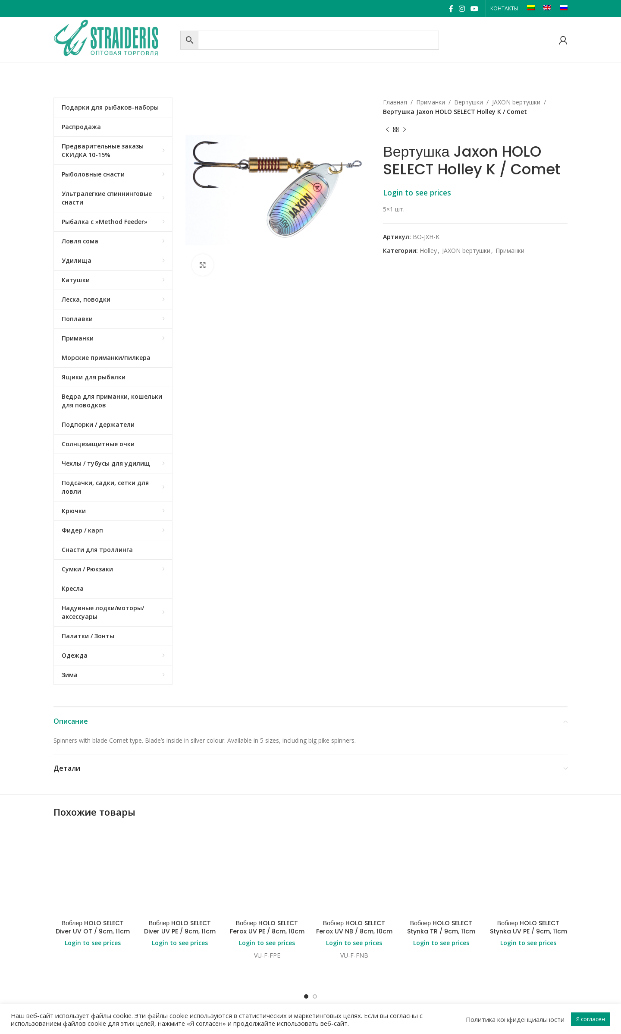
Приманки (430, 102)
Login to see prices (417, 192)
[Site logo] (114, 39)
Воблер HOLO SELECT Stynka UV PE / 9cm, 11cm (528, 858)
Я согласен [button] (590, 1019)
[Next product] (404, 130)
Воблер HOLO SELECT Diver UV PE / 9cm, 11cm (180, 858)
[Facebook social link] (451, 8)
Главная (395, 102)
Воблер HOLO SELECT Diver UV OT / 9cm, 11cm (93, 858)
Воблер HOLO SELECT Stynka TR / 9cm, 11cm (441, 858)
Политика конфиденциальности (515, 1019)
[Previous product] (387, 130)
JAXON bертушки (516, 102)
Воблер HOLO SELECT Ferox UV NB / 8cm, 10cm (354, 858)
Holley (428, 250)
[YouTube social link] (474, 8)
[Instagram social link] (461, 8)
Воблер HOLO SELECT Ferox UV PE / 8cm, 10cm (267, 858)
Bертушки (468, 102)
